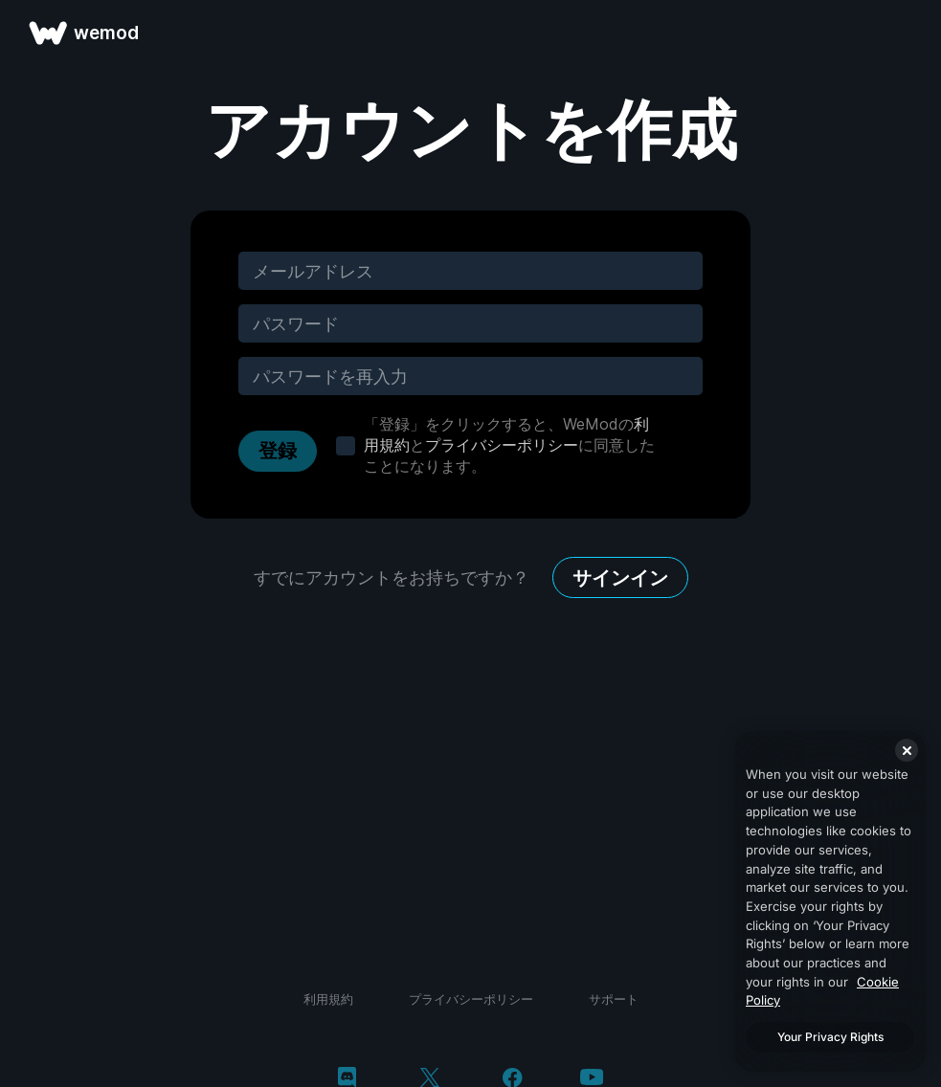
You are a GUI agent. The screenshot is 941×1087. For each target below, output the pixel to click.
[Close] (906, 750)
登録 (277, 450)
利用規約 (328, 999)
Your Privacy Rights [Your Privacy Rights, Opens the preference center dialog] (830, 1037)
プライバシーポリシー (501, 445)
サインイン (620, 577)
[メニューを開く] (904, 32)
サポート (614, 999)
